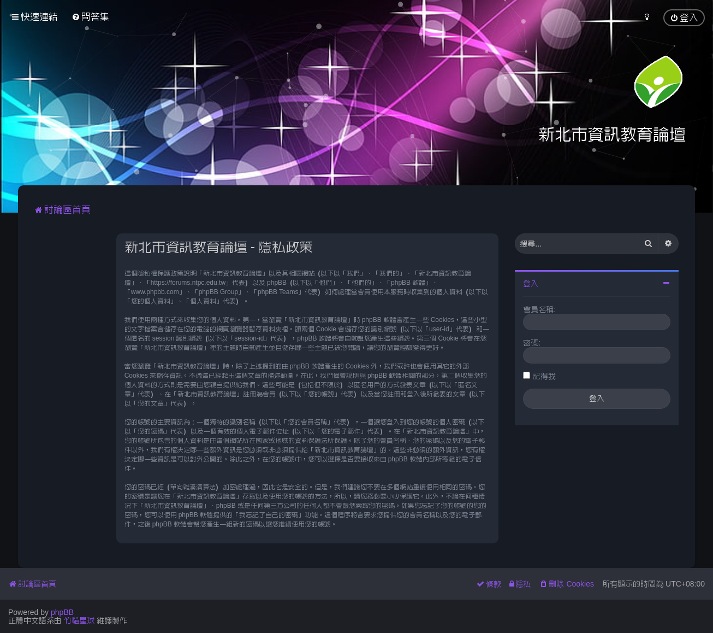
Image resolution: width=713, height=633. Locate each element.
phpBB (62, 612)
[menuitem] (90, 16)
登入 (530, 284)
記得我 (544, 376)
